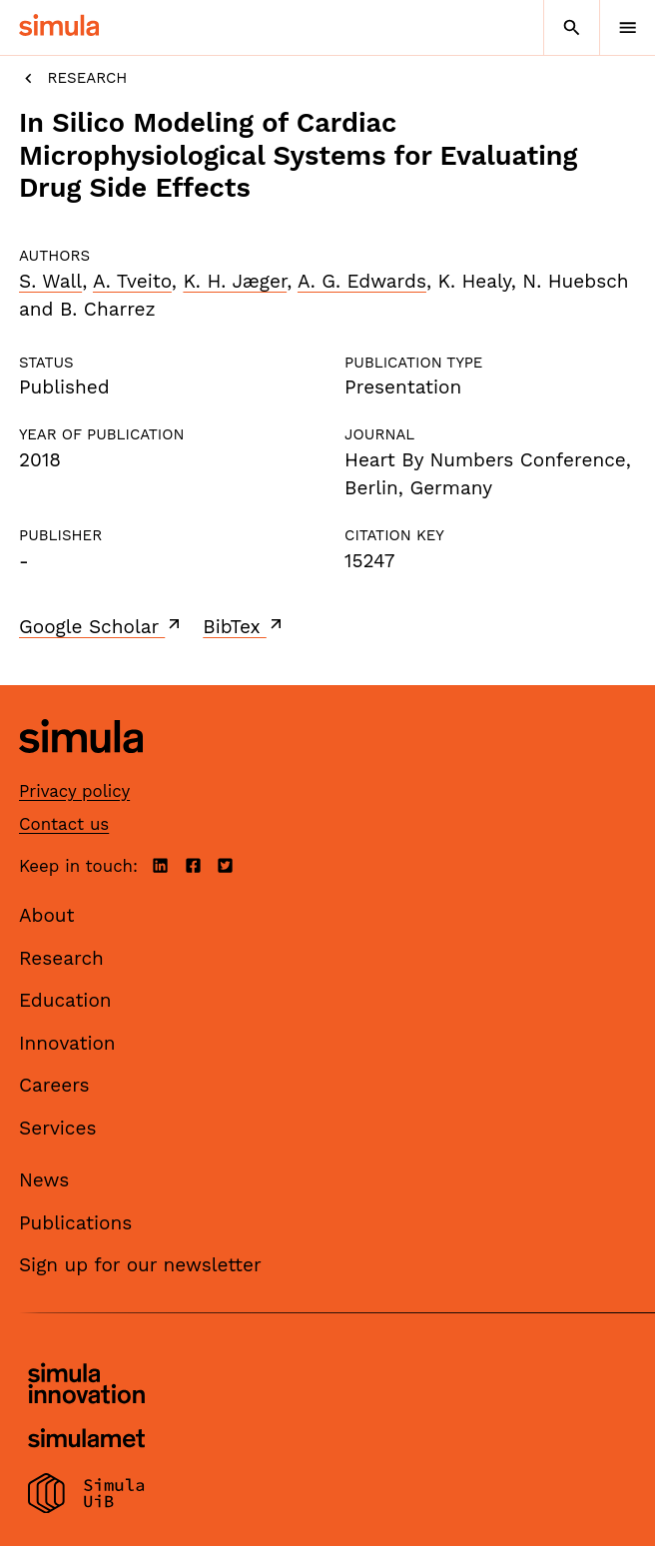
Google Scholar (101, 626)
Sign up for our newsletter (140, 1264)
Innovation (67, 1043)
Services (57, 1128)
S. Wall (50, 281)
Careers (54, 1085)
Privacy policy (74, 791)
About (47, 915)
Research (73, 78)
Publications (75, 1222)
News (44, 1179)
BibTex (244, 626)
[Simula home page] (81, 768)
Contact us (64, 824)
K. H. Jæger (235, 281)
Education (65, 1000)
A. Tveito (132, 281)
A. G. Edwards (362, 281)
